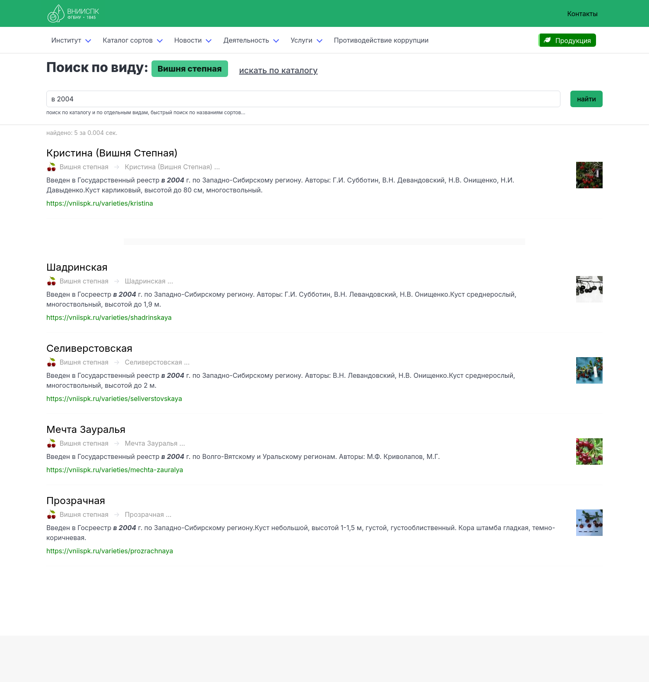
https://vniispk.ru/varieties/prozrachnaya (109, 551)
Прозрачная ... (148, 514)
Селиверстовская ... (157, 362)
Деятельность (246, 40)
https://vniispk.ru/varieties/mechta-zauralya (114, 470)
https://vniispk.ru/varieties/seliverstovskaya (114, 398)
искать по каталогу (278, 70)
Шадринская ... (149, 281)
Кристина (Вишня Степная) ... (172, 167)
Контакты (582, 14)
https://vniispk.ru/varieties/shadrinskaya (109, 317)
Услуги (301, 40)
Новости (188, 40)
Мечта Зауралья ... (155, 443)
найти (586, 99)
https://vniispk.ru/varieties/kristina (99, 203)
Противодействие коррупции (381, 40)
